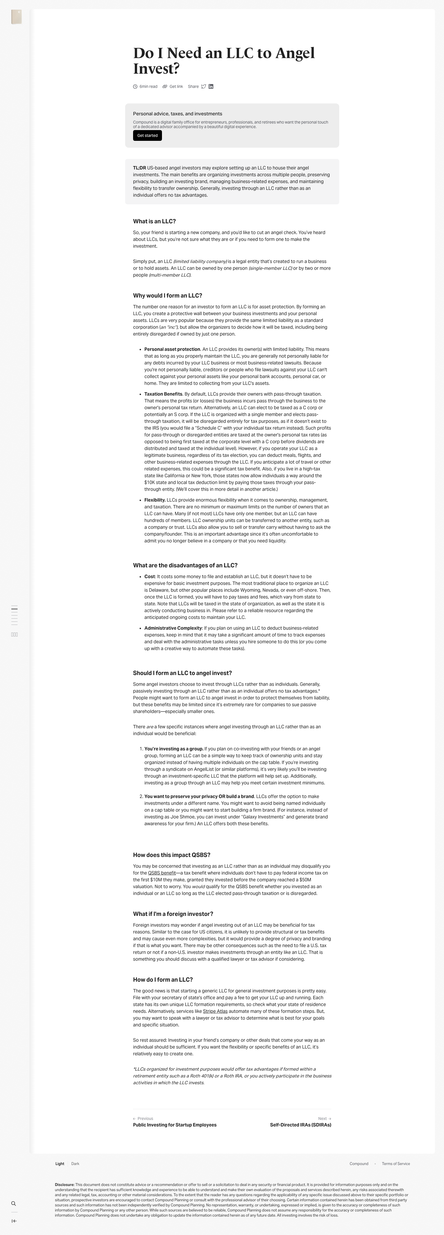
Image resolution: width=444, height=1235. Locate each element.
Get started (147, 135)
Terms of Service (396, 1164)
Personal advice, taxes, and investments (177, 114)
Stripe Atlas (215, 1011)
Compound (359, 1164)
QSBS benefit (162, 873)
